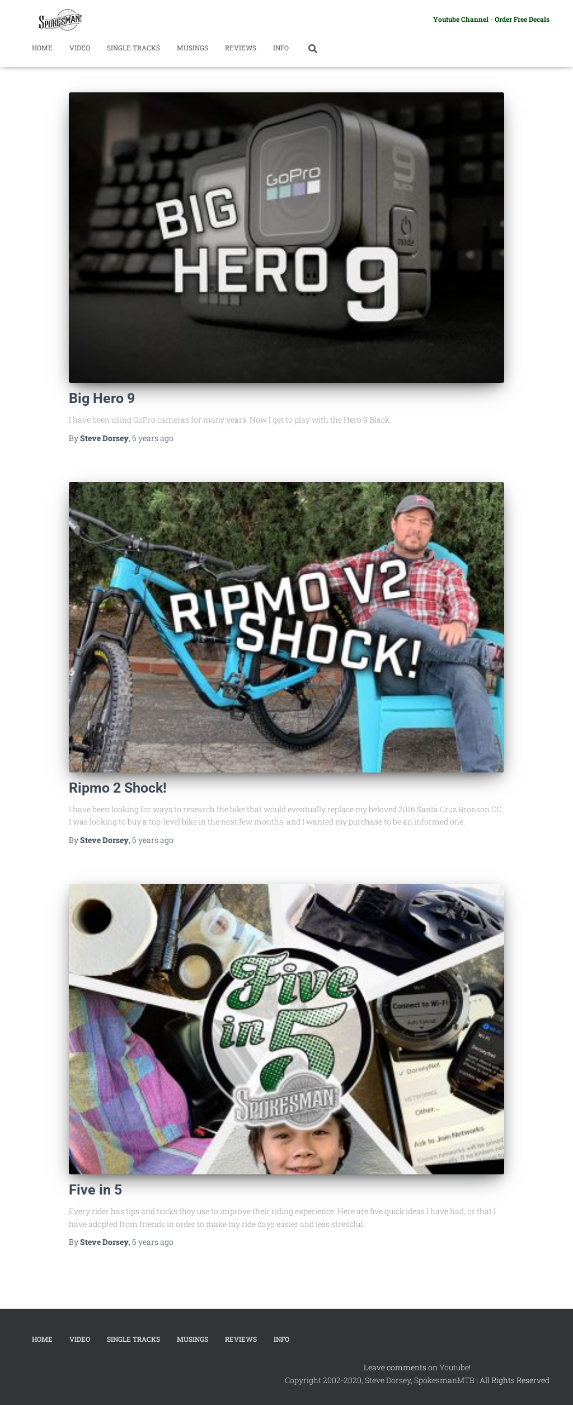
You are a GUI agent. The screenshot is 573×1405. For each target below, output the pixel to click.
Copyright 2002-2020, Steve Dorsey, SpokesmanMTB (380, 1380)
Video (79, 47)
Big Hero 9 (102, 398)
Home (42, 47)
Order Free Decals (522, 19)
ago (152, 438)
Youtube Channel (461, 19)
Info (281, 47)
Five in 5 (95, 1190)
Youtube (454, 1367)
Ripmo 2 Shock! (118, 788)
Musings (192, 47)
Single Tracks (133, 47)
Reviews (240, 47)
